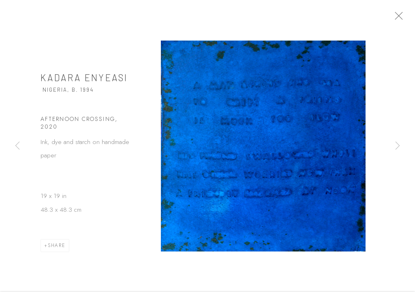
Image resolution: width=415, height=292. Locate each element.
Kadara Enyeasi (84, 81)
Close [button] (408, 18)
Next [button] (397, 146)
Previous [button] (17, 146)
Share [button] (57, 249)
